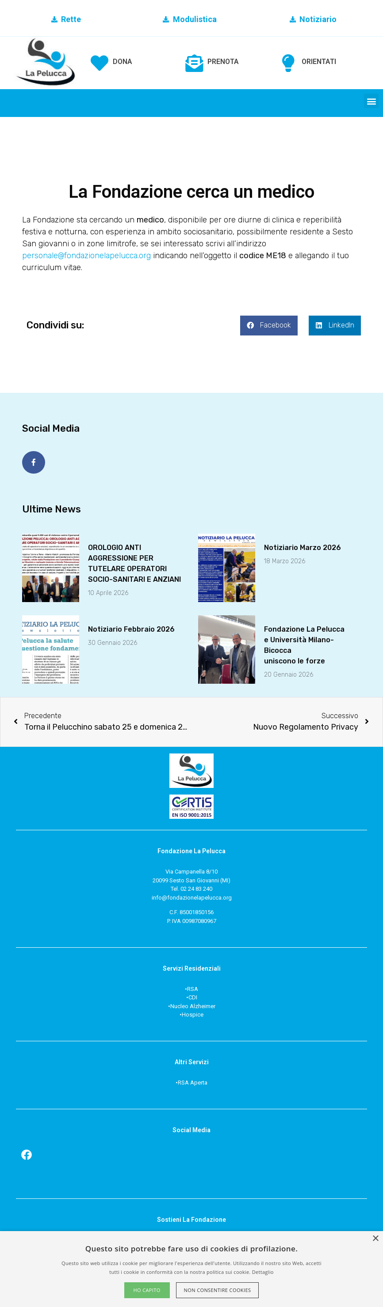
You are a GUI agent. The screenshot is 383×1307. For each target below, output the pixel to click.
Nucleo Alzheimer (192, 1004)
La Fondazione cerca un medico (191, 191)
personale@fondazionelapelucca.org (86, 255)
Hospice (192, 1012)
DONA (122, 61)
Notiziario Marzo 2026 (302, 546)
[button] (371, 101)
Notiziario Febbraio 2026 (131, 627)
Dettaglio (263, 1272)
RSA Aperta (192, 1080)
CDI (192, 995)
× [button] (375, 1238)
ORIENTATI (319, 61)
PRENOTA (223, 61)
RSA (192, 987)
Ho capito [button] (146, 1290)
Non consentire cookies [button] (217, 1290)
